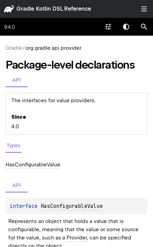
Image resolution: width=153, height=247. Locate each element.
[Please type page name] (144, 27)
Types (13, 145)
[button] (144, 27)
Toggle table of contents (144, 9)
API (16, 80)
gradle (25, 8)
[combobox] (108, 27)
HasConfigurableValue (72, 206)
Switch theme (126, 27)
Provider (77, 238)
